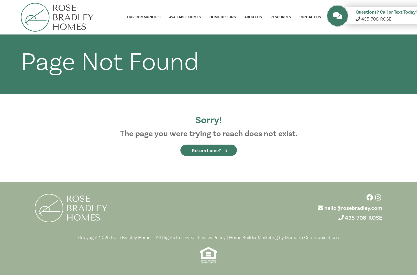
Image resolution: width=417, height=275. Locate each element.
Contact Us (310, 17)
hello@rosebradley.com (353, 208)
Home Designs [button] (222, 17)
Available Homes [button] (185, 17)
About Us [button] (253, 17)
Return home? (206, 150)
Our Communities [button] (143, 17)
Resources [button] (280, 17)
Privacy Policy (212, 237)
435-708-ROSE (363, 217)
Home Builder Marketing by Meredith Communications (284, 237)
